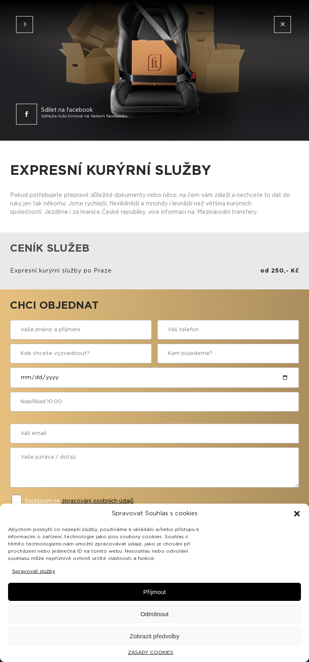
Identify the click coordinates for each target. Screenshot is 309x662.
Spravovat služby (33, 571)
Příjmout (154, 591)
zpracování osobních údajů (98, 501)
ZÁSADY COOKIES (150, 652)
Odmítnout (154, 614)
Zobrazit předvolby (154, 636)
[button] (297, 514)
